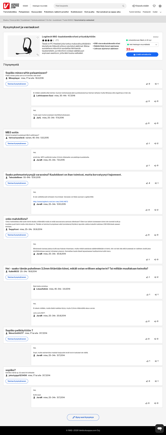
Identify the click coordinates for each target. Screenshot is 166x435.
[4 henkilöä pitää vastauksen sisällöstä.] (147, 210)
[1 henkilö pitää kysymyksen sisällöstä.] (148, 143)
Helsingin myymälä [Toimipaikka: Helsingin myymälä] (40, 6)
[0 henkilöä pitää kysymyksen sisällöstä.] (148, 84)
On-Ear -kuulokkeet (53, 20)
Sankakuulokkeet (38, 20)
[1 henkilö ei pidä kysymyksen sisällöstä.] (156, 84)
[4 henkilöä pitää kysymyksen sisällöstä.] (148, 183)
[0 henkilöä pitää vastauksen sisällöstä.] (147, 123)
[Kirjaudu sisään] (140, 6)
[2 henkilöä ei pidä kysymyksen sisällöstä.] (156, 143)
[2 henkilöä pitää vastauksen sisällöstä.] (147, 321)
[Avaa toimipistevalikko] (142, 44)
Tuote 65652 (68, 20)
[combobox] (90, 6)
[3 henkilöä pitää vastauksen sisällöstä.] (148, 101)
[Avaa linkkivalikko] (160, 12)
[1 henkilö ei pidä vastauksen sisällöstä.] (156, 295)
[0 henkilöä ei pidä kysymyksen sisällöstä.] (156, 235)
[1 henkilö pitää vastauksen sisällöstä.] (148, 166)
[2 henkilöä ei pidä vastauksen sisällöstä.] (156, 210)
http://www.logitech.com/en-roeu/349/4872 (50, 201)
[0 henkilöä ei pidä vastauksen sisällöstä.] (156, 101)
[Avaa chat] (159, 428)
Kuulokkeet (25, 20)
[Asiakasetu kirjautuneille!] (37, 37)
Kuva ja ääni (15, 20)
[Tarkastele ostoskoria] (160, 6)
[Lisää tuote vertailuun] (37, 54)
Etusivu (6, 20)
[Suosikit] (154, 6)
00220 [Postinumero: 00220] (25, 6)
